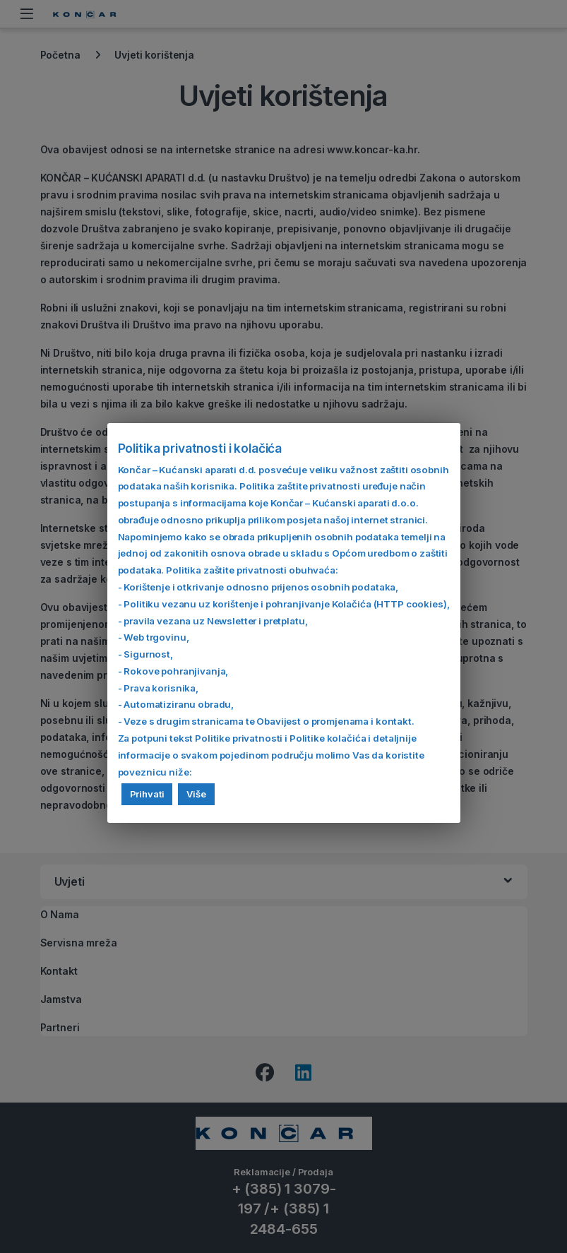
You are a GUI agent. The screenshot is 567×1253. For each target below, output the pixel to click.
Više (195, 794)
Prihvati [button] (147, 794)
